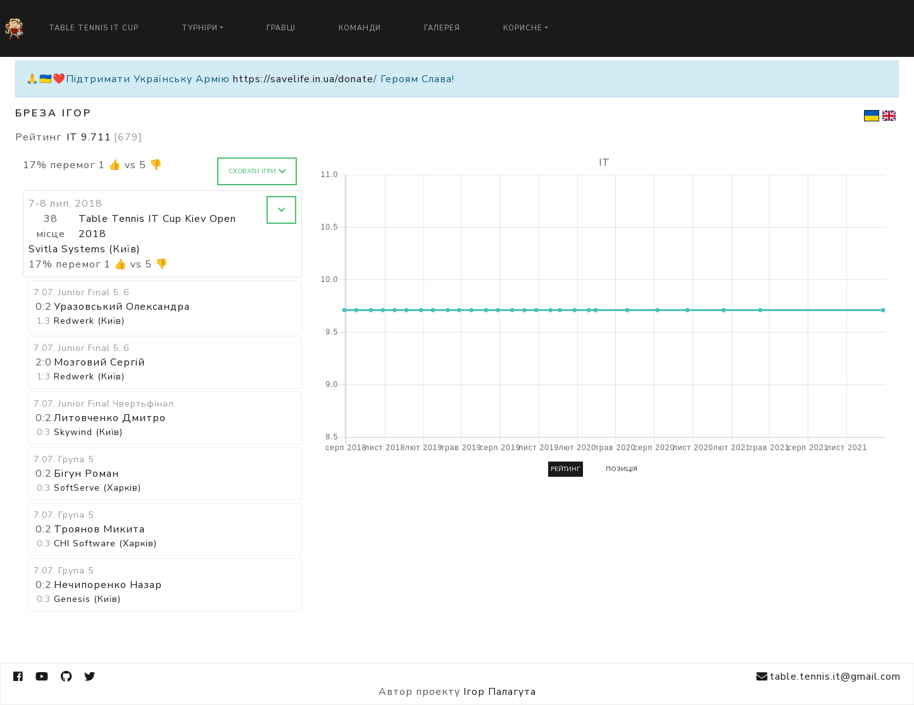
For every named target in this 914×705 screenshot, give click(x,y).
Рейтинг (565, 469)
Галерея (442, 28)
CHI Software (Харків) (105, 543)
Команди (360, 28)
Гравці (281, 28)
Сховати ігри (257, 171)
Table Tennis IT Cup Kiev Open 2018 (157, 226)
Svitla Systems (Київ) (84, 249)
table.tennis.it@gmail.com (828, 677)
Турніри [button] (200, 28)
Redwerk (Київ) (89, 321)
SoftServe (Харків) (97, 488)
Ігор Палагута (499, 692)
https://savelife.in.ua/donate (303, 79)
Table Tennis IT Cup (94, 28)
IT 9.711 (104, 137)
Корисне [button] (522, 28)
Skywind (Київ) (88, 432)
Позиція (621, 469)
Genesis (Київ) (87, 599)
